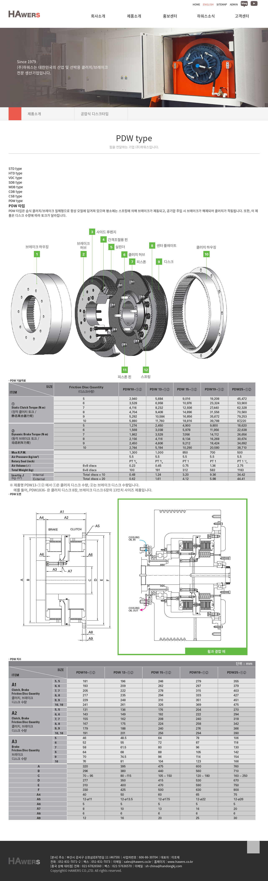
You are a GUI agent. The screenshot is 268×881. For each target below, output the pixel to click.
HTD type (15, 173)
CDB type (15, 191)
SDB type (15, 182)
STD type (15, 168)
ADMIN (234, 4)
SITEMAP (222, 4)
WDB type (16, 187)
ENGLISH (208, 4)
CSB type (15, 196)
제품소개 (48, 113)
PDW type (16, 200)
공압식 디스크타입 (101, 113)
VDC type (15, 177)
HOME (196, 4)
